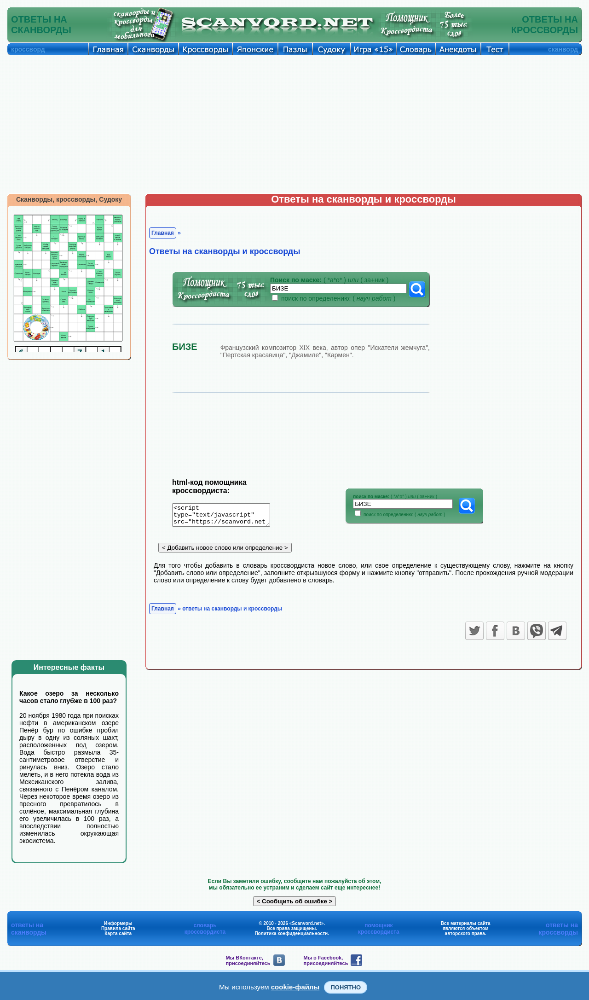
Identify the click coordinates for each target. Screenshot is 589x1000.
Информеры (118, 923)
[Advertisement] (294, 124)
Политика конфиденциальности (291, 933)
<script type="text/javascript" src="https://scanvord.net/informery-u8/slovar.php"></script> (226, 516)
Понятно (345, 987)
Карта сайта (118, 933)
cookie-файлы (295, 987)
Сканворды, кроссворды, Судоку (69, 199)
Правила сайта (118, 928)
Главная (162, 233)
